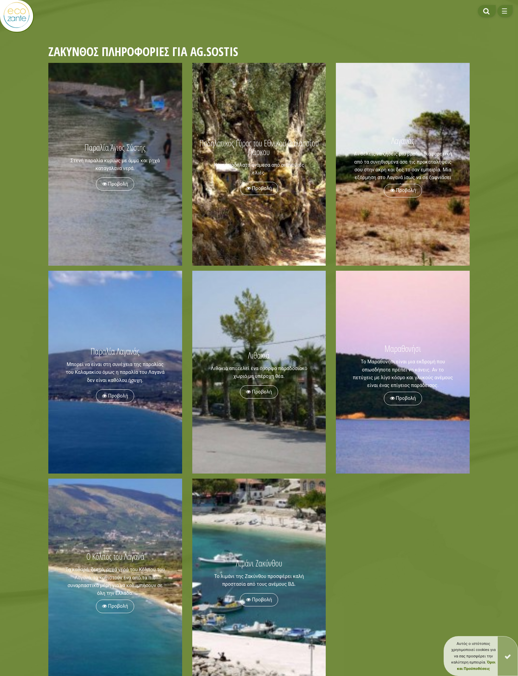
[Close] (508, 656)
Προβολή (115, 184)
